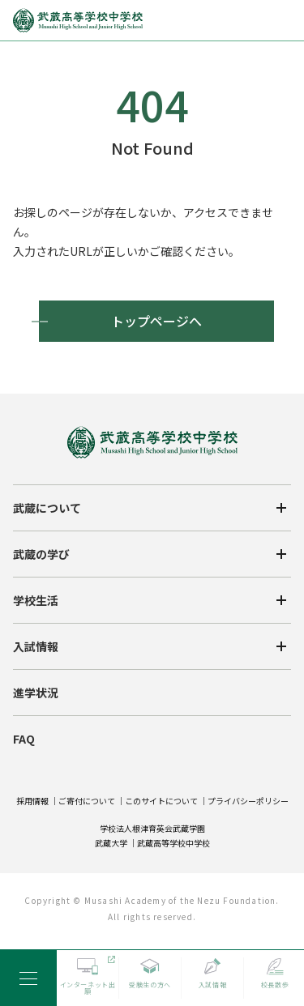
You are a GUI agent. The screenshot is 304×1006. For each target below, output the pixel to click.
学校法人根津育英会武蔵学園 (152, 828)
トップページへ (156, 320)
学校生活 (35, 600)
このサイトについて (161, 801)
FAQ (24, 739)
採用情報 (32, 801)
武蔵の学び (41, 554)
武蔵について (47, 508)
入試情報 (35, 646)
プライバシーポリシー (248, 801)
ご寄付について (86, 801)
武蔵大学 (111, 843)
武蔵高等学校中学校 (173, 843)
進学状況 (35, 692)
